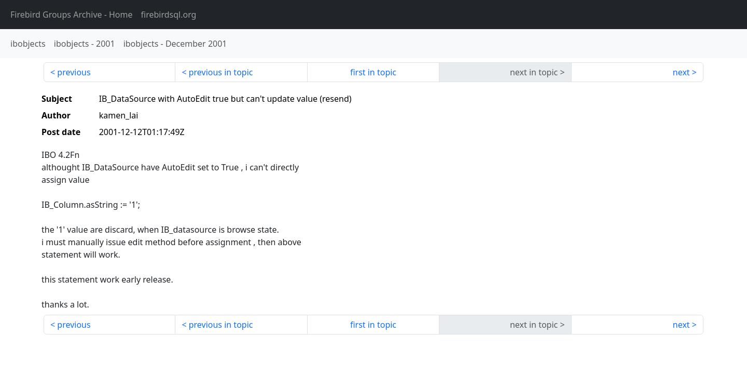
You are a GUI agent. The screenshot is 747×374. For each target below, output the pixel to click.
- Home (71, 14)
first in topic (373, 72)
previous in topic (221, 72)
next (681, 72)
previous (73, 72)
